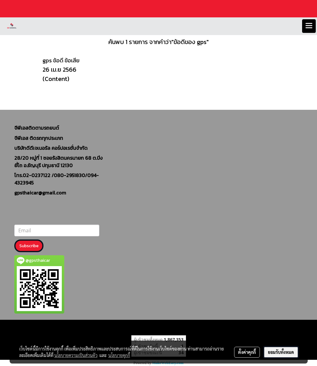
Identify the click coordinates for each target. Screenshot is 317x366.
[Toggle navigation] (309, 26)
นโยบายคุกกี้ (119, 355)
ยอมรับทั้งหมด (281, 352)
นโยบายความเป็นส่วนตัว (75, 355)
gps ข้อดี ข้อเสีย (61, 60)
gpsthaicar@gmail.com (40, 192)
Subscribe (28, 246)
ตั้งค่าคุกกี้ (247, 352)
